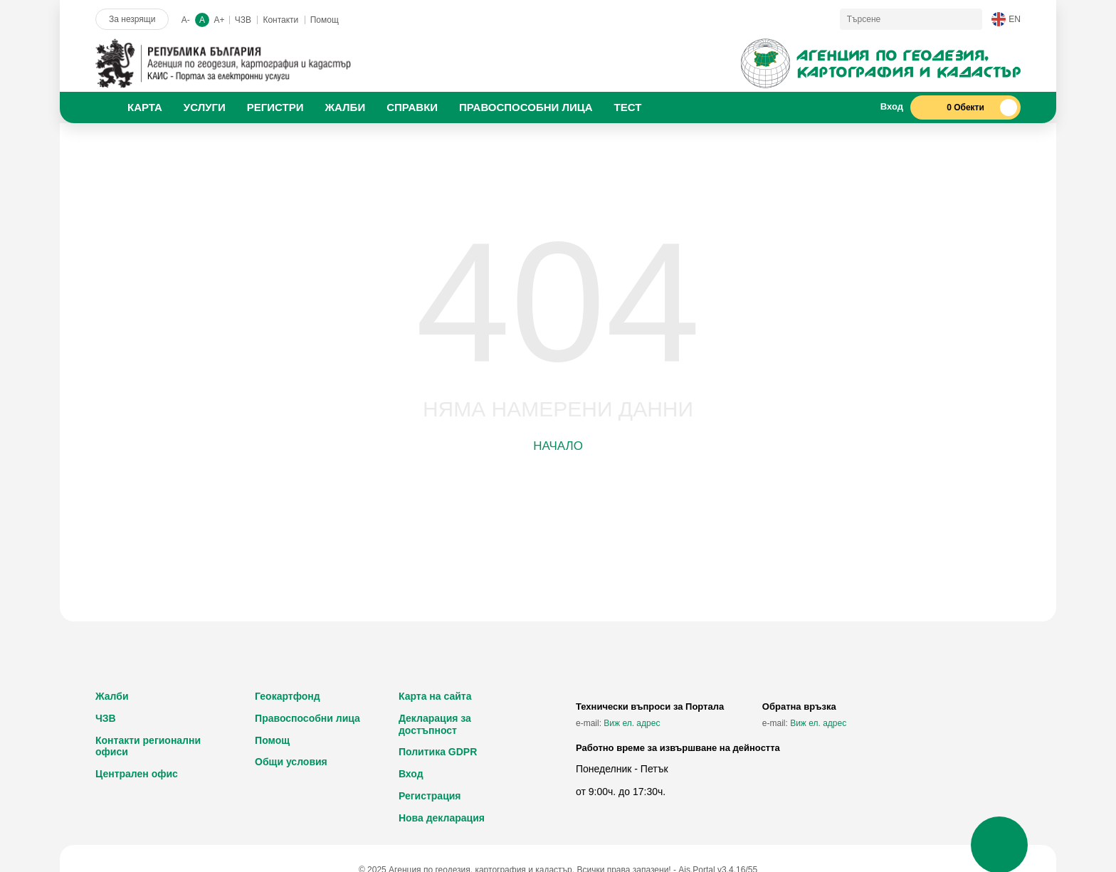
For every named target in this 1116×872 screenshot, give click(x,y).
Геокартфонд (287, 696)
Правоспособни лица (307, 718)
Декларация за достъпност (435, 724)
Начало (558, 446)
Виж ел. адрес (632, 723)
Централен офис (136, 773)
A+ (219, 20)
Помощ (324, 20)
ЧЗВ (243, 20)
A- (185, 20)
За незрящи (132, 19)
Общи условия (291, 761)
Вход (411, 773)
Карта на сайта (435, 696)
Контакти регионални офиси (148, 746)
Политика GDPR (438, 751)
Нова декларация (442, 818)
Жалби (112, 696)
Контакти (280, 20)
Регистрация (430, 796)
